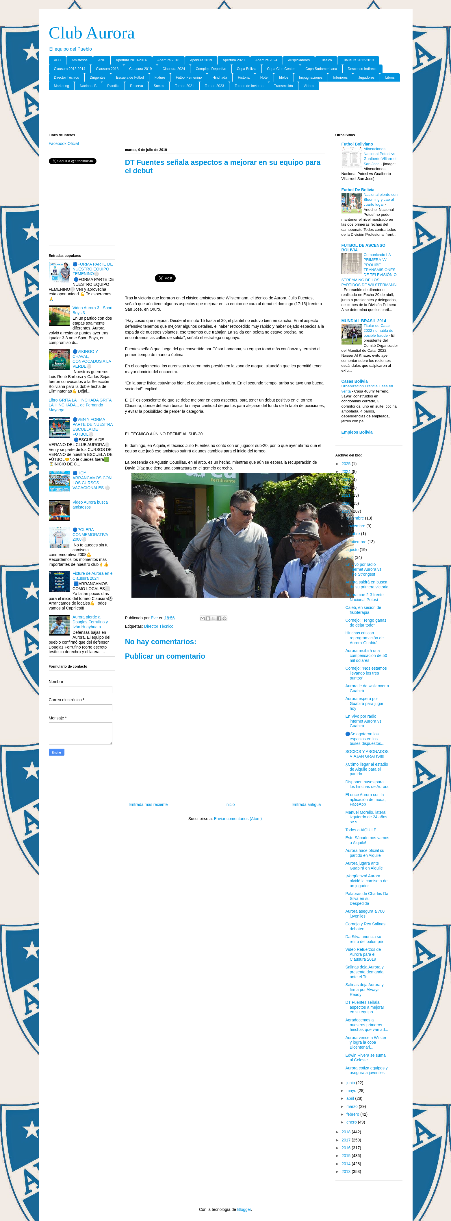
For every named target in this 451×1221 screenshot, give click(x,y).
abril (350, 1098)
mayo (351, 1090)
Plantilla (113, 86)
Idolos (283, 77)
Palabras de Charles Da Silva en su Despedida (366, 898)
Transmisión (283, 86)
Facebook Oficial (64, 143)
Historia (244, 77)
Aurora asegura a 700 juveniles (364, 913)
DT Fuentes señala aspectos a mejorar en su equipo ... (364, 1007)
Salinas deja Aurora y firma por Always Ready (364, 989)
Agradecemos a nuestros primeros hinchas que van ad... (366, 1025)
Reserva (136, 86)
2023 (347, 479)
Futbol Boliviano (357, 144)
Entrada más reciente (148, 804)
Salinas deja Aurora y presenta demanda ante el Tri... (364, 972)
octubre (353, 533)
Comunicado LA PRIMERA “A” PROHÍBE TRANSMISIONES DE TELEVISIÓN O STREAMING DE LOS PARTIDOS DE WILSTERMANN (369, 270)
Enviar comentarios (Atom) (238, 818)
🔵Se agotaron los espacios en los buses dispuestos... (364, 739)
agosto (353, 549)
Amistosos (80, 60)
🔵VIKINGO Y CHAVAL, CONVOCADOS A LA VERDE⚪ (92, 358)
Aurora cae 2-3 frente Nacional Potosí (364, 597)
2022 (347, 487)
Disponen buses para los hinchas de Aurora (367, 784)
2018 (347, 1132)
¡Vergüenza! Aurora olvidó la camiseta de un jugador (366, 881)
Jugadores (366, 77)
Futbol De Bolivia (358, 189)
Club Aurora (92, 32)
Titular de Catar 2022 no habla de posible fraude (379, 330)
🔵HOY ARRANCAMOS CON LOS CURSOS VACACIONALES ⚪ (92, 480)
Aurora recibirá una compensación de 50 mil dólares (366, 655)
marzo (352, 1106)
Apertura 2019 (201, 60)
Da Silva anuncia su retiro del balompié (364, 939)
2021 (347, 495)
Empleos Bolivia (357, 432)
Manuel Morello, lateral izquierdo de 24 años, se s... (366, 817)
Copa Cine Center (281, 69)
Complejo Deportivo (211, 69)
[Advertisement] (225, 112)
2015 (347, 1155)
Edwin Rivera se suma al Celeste (365, 1057)
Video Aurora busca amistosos (90, 504)
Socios (159, 86)
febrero (353, 1114)
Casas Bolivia (355, 381)
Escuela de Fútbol (130, 77)
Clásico (326, 60)
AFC (57, 60)
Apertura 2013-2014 (131, 60)
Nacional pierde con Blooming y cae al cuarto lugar (381, 199)
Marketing (61, 86)
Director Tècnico (66, 77)
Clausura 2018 (107, 69)
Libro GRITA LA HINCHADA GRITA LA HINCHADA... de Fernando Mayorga (80, 405)
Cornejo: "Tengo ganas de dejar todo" (365, 622)
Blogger (244, 1209)
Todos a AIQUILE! (361, 830)
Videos (309, 86)
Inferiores (340, 77)
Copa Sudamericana (321, 69)
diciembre (355, 518)
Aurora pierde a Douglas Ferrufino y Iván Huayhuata (90, 622)
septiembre (357, 541)
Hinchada (219, 77)
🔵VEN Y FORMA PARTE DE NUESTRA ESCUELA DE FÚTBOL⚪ (93, 426)
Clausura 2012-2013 (358, 60)
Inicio (230, 804)
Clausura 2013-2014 (70, 69)
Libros (390, 77)
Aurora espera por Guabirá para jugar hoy (364, 703)
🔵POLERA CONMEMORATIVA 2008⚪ (90, 534)
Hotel (264, 77)
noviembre (356, 526)
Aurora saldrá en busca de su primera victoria (366, 584)
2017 (347, 1140)
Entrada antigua (306, 804)
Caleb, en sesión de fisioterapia (363, 610)
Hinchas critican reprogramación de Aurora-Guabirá (364, 638)
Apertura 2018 (168, 60)
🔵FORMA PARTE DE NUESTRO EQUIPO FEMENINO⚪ (93, 269)
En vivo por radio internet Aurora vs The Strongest (363, 569)
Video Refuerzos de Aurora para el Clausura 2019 (363, 954)
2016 (347, 1148)
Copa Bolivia (246, 69)
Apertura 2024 (266, 60)
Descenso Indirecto (363, 69)
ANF (101, 60)
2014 (347, 1163)
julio (350, 557)
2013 (347, 1171)
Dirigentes (97, 77)
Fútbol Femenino (189, 77)
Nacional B (88, 86)
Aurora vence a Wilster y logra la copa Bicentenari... (365, 1042)
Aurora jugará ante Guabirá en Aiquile (364, 865)
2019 (347, 511)
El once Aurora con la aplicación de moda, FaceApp (365, 799)
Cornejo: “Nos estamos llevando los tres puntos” (366, 673)
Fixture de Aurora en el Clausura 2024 (93, 576)
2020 (347, 503)
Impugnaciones (310, 77)
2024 (347, 471)
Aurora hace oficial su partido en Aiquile (364, 853)
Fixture (160, 77)
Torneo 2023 (214, 86)
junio (351, 1082)
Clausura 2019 (140, 69)
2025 (347, 463)
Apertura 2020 (234, 60)
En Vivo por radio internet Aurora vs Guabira (363, 721)
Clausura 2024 (173, 69)
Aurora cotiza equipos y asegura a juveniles (366, 1070)
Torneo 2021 (184, 86)
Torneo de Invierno (249, 86)
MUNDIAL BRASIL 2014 (364, 320)
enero (352, 1122)
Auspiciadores (299, 60)
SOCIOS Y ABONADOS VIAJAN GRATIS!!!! (367, 754)
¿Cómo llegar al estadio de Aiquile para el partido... (366, 769)
